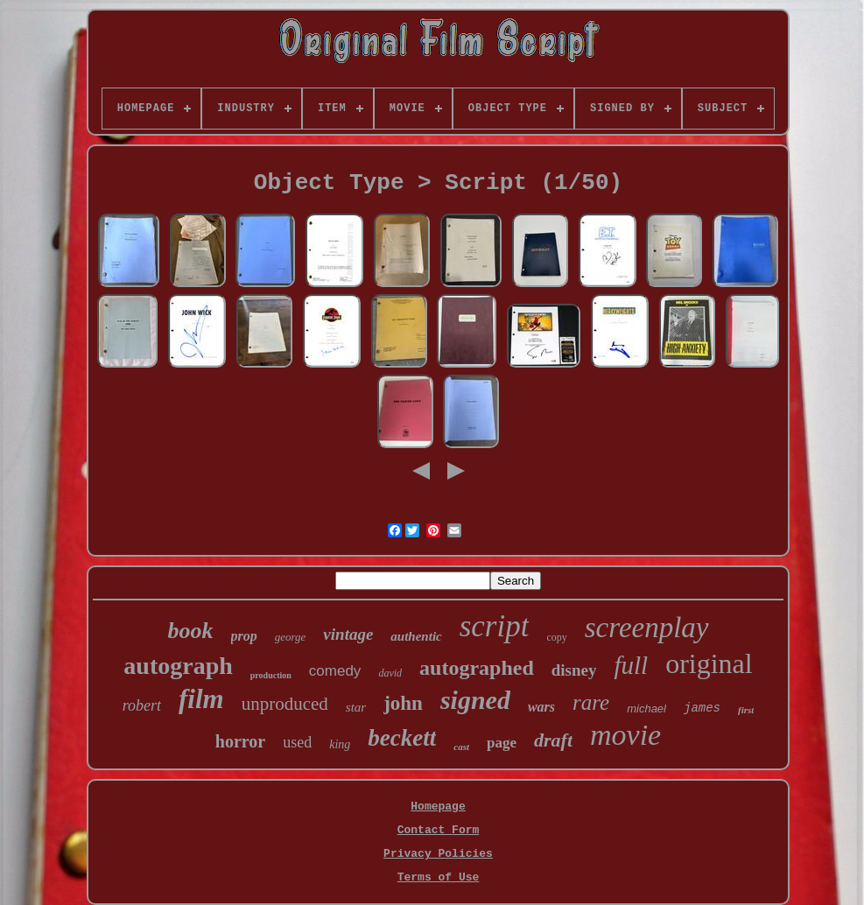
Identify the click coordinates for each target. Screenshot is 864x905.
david (390, 673)
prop (244, 635)
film (201, 699)
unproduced (285, 703)
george (290, 636)
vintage (348, 634)
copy (556, 637)
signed (475, 699)
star (356, 707)
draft (553, 740)
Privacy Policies (438, 853)
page (501, 742)
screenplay (647, 627)
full (631, 665)
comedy (335, 671)
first (746, 710)
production (271, 675)
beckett (402, 738)
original (709, 663)
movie (625, 735)
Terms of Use (438, 877)
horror (240, 741)
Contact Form (438, 830)
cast (461, 746)
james (702, 708)
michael (646, 708)
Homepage (438, 806)
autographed (476, 667)
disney (574, 670)
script (495, 626)
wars (541, 706)
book (191, 630)
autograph (177, 665)
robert (142, 705)
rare (590, 702)
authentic (415, 636)
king (339, 744)
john (403, 703)
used (297, 742)
